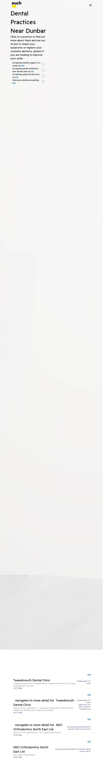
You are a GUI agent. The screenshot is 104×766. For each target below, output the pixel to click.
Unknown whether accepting (25, 81)
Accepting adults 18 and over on (26, 75)
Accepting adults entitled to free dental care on (25, 70)
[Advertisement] (52, 661)
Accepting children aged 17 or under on (26, 64)
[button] (90, 5)
